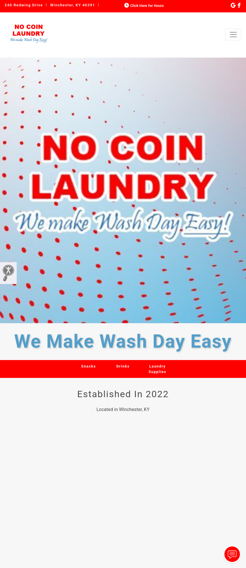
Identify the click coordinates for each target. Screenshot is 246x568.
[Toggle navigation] (233, 34)
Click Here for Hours (143, 5)
